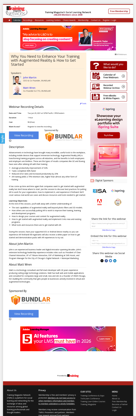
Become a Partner (120, 404)
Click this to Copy (108, 230)
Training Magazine (88, 404)
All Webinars (121, 54)
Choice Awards (69, 20)
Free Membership (119, 11)
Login (114, 410)
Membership (83, 20)
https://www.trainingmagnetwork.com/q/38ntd (108, 225)
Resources (39, 20)
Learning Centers (53, 20)
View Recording (23, 135)
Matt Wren (29, 87)
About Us (11, 390)
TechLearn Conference (90, 398)
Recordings (27, 20)
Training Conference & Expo (92, 395)
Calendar (17, 20)
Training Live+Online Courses (92, 401)
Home (114, 395)
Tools (83, 103)
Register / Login (109, 20)
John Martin (29, 77)
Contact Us (95, 20)
